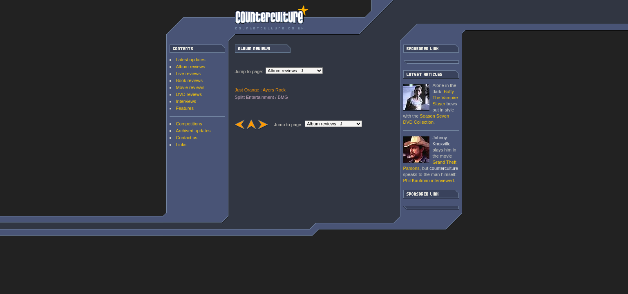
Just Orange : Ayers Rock (260, 89)
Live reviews (188, 73)
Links (181, 144)
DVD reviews (189, 94)
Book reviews (189, 80)
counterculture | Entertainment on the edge (272, 17)
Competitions (189, 123)
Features (185, 108)
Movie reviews (190, 87)
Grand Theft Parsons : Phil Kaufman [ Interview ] (416, 149)
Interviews (186, 101)
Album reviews (191, 66)
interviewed (428, 180)
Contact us (187, 137)
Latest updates (191, 59)
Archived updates (193, 130)
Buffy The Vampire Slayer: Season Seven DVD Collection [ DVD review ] (416, 97)
